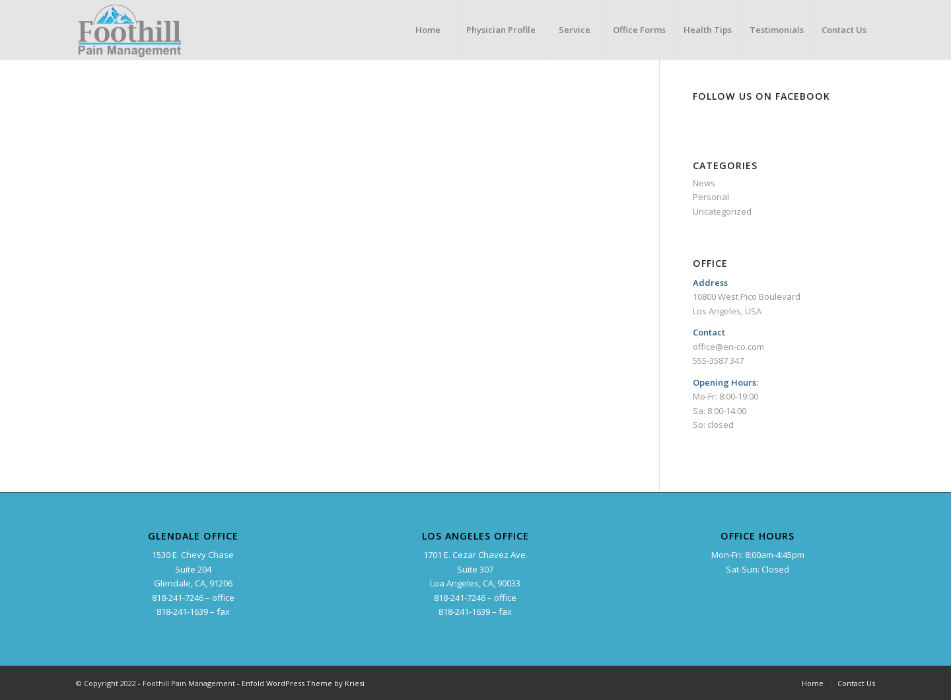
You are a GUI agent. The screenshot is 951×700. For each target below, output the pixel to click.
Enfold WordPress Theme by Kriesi (303, 683)
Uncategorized (722, 211)
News (704, 183)
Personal (711, 197)
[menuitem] (427, 29)
